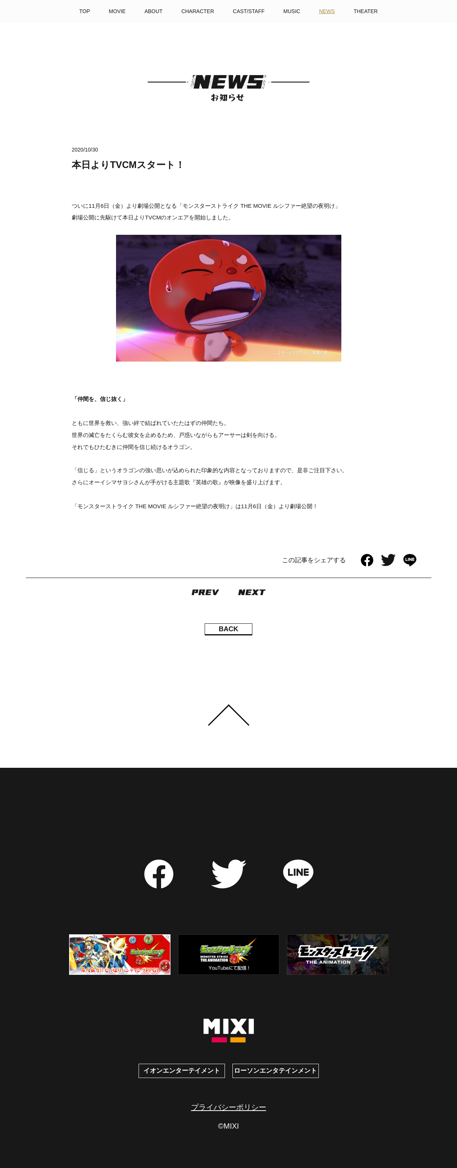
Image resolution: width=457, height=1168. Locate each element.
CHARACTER (197, 11)
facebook (367, 560)
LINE (409, 560)
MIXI (228, 1031)
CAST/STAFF (249, 11)
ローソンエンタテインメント (275, 1070)
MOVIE (117, 11)
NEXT (252, 592)
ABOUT (154, 11)
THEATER (366, 11)
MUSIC (292, 11)
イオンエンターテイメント (181, 1070)
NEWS (327, 11)
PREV (205, 592)
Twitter (388, 560)
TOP (84, 11)
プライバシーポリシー (228, 1107)
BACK (228, 629)
